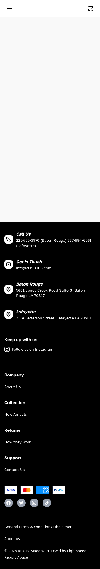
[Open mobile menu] (9, 8)
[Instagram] (34, 503)
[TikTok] (47, 503)
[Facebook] (8, 503)
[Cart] (90, 8)
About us (12, 538)
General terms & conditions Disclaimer (38, 526)
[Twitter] (21, 503)
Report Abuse (16, 557)
